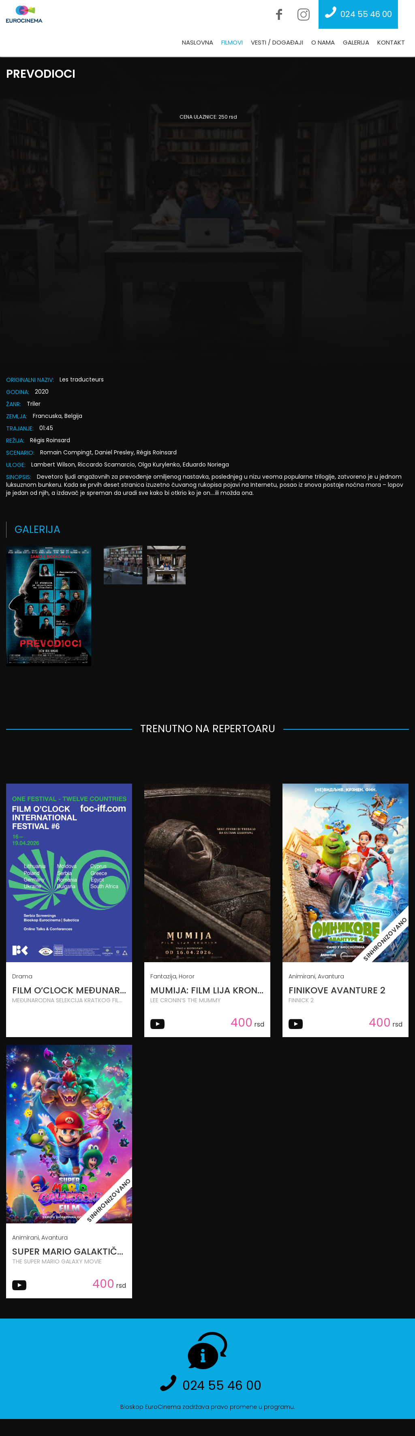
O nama (323, 42)
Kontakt (391, 42)
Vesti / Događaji (277, 42)
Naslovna (197, 42)
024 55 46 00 (356, 14)
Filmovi (232, 42)
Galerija (356, 42)
